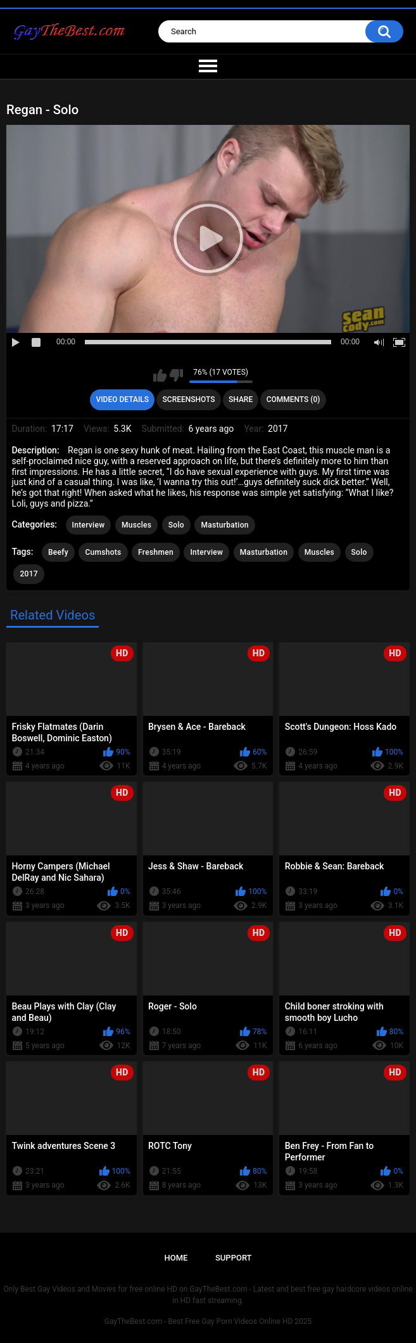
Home (175, 1257)
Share (241, 399)
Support (233, 1257)
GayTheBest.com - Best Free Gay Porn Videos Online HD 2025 (208, 1321)
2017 (28, 573)
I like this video (160, 375)
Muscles (136, 525)
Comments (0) (293, 399)
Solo (176, 525)
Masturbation (224, 525)
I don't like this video (176, 375)
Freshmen (155, 552)
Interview (88, 525)
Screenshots (189, 399)
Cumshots (103, 552)
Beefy (58, 552)
